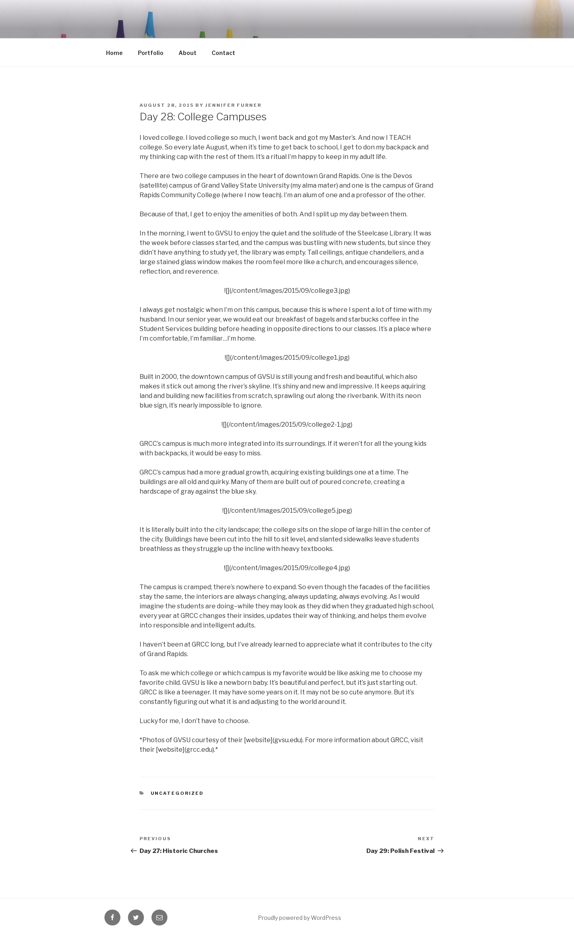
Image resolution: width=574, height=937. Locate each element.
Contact (223, 52)
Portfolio (150, 52)
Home (114, 52)
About (188, 52)
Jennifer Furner (233, 105)
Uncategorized (177, 793)
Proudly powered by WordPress (299, 917)
